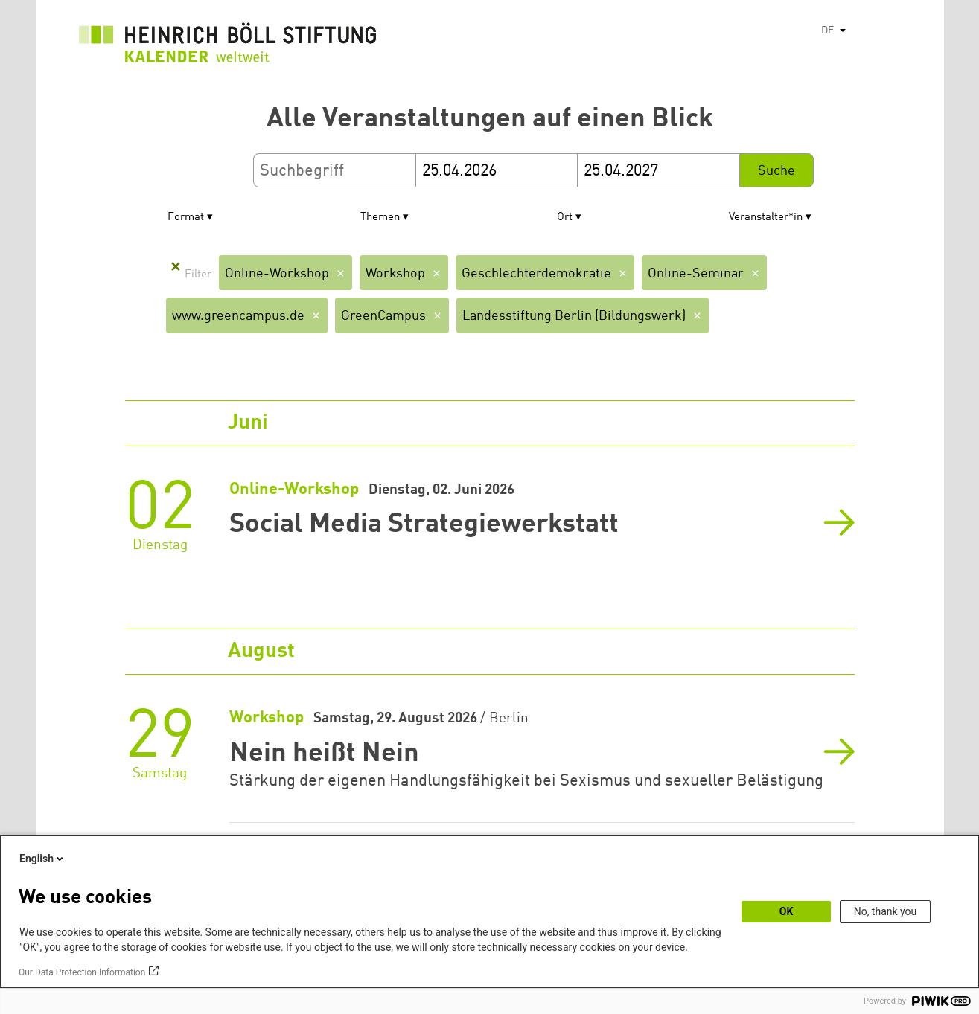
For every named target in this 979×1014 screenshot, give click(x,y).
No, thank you (885, 911)
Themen (380, 217)
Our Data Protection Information (82, 972)
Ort (565, 217)
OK (786, 911)
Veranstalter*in (766, 217)
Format (186, 217)
